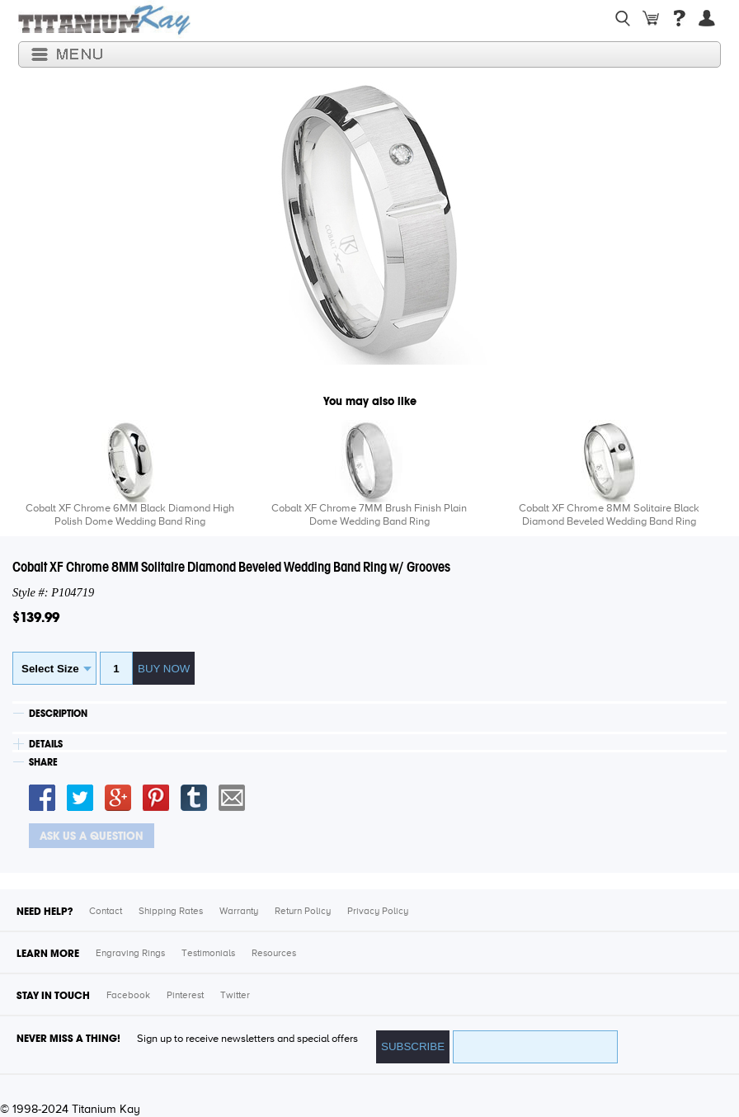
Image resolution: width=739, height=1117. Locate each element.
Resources (274, 954)
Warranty (238, 912)
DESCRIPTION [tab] (58, 713)
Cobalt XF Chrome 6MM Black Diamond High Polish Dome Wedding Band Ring (130, 515)
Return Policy (303, 912)
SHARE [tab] (43, 762)
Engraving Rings (130, 954)
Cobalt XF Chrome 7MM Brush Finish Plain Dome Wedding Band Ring (369, 515)
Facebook (128, 996)
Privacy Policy (377, 912)
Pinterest (185, 996)
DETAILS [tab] (46, 744)
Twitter (235, 996)
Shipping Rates (171, 912)
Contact (105, 912)
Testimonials (208, 954)
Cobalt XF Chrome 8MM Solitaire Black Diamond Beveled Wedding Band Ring (609, 515)
